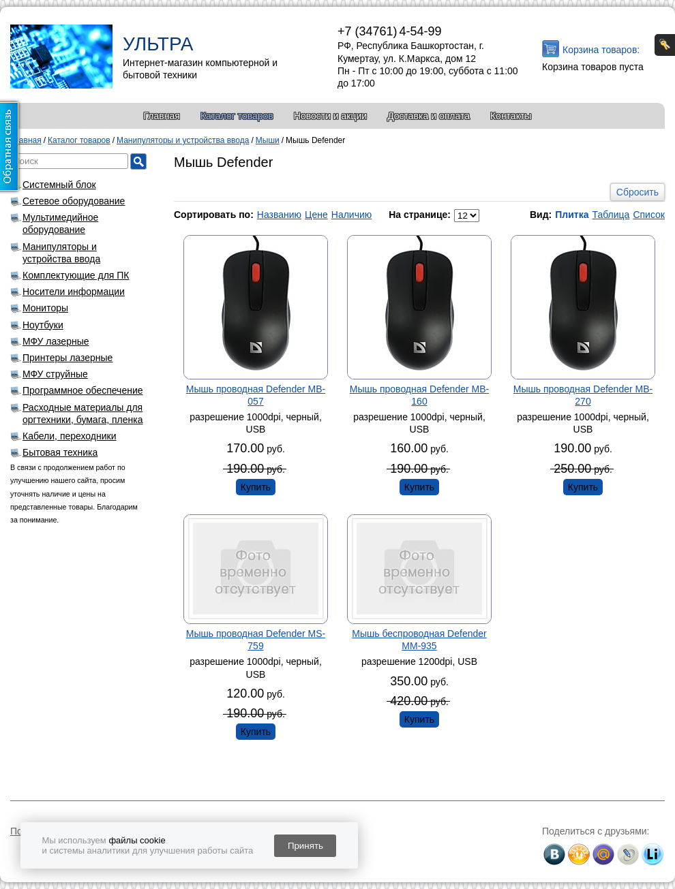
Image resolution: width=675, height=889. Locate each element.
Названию (279, 214)
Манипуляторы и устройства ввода (61, 252)
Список (649, 214)
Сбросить (637, 192)
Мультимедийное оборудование (60, 223)
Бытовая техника (59, 452)
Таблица (610, 214)
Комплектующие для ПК (76, 275)
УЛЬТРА (158, 43)
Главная (162, 115)
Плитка (571, 214)
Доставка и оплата (428, 115)
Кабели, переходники (69, 436)
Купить (256, 487)
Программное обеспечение (82, 390)
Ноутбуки (42, 324)
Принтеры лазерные (67, 357)
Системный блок (59, 184)
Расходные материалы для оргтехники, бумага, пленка (82, 413)
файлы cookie (136, 840)
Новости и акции (330, 115)
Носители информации (73, 291)
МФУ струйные (55, 374)
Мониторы (45, 307)
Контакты (510, 115)
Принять (305, 846)
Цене (316, 214)
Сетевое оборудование (73, 201)
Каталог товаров (236, 115)
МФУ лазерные (55, 341)
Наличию (351, 214)
